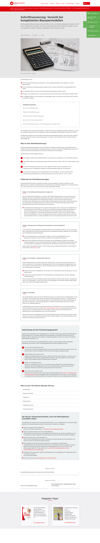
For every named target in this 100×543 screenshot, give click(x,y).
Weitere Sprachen (94, 31)
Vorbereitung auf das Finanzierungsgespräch (33, 116)
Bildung (58, 3)
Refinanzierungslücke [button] (27, 393)
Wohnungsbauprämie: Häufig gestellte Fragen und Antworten (63, 484)
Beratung (52, 3)
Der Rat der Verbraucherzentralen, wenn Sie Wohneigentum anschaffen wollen (41, 124)
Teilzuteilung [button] (25, 397)
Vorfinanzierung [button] (25, 401)
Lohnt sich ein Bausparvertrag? (29, 485)
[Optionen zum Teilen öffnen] (41, 35)
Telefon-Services (93, 22)
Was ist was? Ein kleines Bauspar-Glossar (33, 120)
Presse (77, 3)
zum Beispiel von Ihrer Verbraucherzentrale (53, 429)
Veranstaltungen (70, 3)
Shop (63, 3)
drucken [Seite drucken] (35, 35)
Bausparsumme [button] (25, 389)
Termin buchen (44, 3)
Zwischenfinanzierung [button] (27, 405)
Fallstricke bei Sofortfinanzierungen (31, 112)
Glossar (35, 247)
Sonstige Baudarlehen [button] (27, 409)
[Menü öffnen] (86, 3)
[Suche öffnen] (81, 3)
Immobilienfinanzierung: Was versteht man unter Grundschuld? (37, 472)
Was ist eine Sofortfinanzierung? (30, 108)
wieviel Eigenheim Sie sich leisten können (46, 458)
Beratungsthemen (94, 13)
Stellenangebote (91, 35)
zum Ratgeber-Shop (39, 522)
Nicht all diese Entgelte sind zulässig (52, 308)
